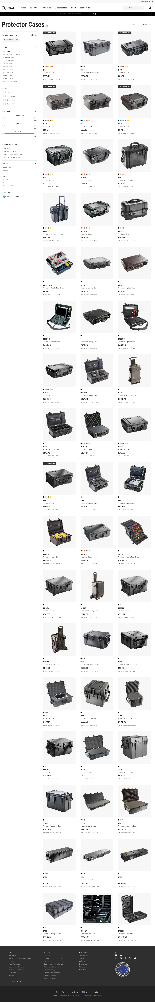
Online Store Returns (52, 973)
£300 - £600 (11, 100)
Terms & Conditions (60, 996)
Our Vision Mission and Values (20, 958)
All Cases (6, 51)
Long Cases (7, 75)
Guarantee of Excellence (53, 964)
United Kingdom (91, 992)
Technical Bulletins (51, 967)
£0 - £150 (10, 92)
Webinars (83, 967)
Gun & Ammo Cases (11, 54)
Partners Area (49, 961)
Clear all (34, 35)
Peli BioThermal (15, 981)
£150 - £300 (11, 96)
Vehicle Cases (8, 60)
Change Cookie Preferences (92, 996)
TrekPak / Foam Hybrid (11, 157)
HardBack (6, 180)
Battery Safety (49, 970)
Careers (11, 961)
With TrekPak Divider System (13, 154)
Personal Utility (8, 186)
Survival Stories (85, 955)
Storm (5, 171)
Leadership (12, 975)
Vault (5, 183)
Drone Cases (8, 69)
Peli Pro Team (84, 961)
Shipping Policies (50, 978)
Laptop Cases (8, 72)
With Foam (7, 148)
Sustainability (13, 973)
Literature (83, 964)
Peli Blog (82, 970)
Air (4, 174)
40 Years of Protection (17, 970)
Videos (82, 958)
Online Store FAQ (51, 975)
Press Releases (14, 964)
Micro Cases (7, 66)
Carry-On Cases (9, 78)
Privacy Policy (75, 996)
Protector (7, 168)
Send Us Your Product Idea (54, 958)
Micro (5, 177)
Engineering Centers (16, 967)
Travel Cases (7, 63)
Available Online (13, 196)
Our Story (12, 955)
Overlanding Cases (10, 81)
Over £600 (10, 104)
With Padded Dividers (11, 151)
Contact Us (48, 955)
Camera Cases (8, 57)
